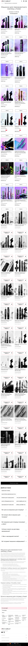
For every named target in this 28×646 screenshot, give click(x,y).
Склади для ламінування (17, 618)
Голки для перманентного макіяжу (4, 623)
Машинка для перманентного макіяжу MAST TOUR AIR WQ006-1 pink (7, 201)
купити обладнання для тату (8, 501)
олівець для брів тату (20, 504)
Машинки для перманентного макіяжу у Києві (11, 3)
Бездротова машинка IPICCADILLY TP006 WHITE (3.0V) (7, 369)
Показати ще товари (14, 483)
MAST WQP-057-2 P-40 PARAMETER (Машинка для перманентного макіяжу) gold (20, 102)
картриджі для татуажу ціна (8, 504)
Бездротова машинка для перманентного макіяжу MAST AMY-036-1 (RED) (20, 370)
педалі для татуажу (6, 490)
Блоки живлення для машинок (4, 616)
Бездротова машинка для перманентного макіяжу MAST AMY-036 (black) (6, 152)
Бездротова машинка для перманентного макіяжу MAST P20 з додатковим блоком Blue (20, 152)
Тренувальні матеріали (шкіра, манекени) (18, 620)
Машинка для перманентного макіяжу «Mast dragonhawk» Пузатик (6, 102)
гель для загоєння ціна (21, 497)
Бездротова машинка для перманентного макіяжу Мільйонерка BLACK (5, 176)
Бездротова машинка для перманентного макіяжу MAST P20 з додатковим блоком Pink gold (6, 419)
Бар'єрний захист (24, 615)
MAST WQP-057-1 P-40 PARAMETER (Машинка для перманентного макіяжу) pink (6, 345)
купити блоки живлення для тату (9, 494)
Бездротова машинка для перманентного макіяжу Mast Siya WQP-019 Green (6, 53)
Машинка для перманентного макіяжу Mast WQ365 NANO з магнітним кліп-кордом (20, 78)
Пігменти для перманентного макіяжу (11, 619)
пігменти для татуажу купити (8, 497)
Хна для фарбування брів (18, 615)
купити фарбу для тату (21, 501)
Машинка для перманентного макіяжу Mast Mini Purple (6, 77)
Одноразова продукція (24, 618)
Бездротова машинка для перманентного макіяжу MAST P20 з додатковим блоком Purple (21, 419)
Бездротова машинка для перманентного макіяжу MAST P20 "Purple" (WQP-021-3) (20, 394)
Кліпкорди (4, 618)
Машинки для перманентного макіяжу (11, 616)
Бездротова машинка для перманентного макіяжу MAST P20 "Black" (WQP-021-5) (6, 394)
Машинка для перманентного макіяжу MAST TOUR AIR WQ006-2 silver (21, 201)
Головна (2, 3)
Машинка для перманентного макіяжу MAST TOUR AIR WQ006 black (20, 176)
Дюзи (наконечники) (4, 620)
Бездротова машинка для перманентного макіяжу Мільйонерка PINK (5, 445)
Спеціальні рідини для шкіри (18, 623)
